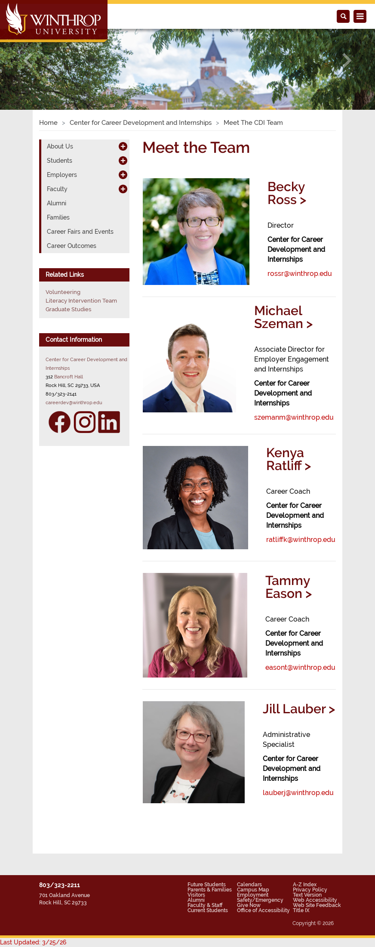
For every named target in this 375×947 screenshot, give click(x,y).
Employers (62, 174)
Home (48, 123)
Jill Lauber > (299, 708)
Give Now (249, 905)
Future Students (207, 885)
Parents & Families (210, 890)
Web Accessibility (315, 900)
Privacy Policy (310, 890)
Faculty (57, 189)
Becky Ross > (286, 193)
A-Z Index (305, 885)
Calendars (249, 885)
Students (59, 160)
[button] (28, 60)
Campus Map (253, 890)
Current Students (208, 910)
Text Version (307, 895)
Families (58, 217)
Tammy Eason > (288, 587)
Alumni (56, 203)
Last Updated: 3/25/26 (33, 942)
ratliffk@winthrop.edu (300, 539)
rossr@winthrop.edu (299, 273)
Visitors (196, 895)
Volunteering (63, 292)
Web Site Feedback (317, 905)
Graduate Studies (68, 309)
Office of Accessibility (263, 910)
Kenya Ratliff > (288, 459)
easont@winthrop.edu (300, 667)
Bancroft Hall (68, 377)
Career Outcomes (71, 245)
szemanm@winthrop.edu (294, 417)
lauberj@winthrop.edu (298, 793)
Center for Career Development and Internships (141, 123)
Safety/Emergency (260, 900)
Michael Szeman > (283, 317)
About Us (60, 146)
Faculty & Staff (205, 905)
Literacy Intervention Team (81, 300)
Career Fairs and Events (80, 231)
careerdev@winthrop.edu (74, 402)
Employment (252, 895)
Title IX (301, 910)
